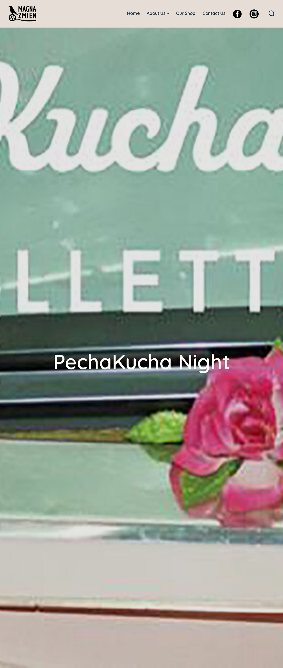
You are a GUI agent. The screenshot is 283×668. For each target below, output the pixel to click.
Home (133, 13)
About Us (158, 13)
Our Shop (185, 13)
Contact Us (214, 13)
